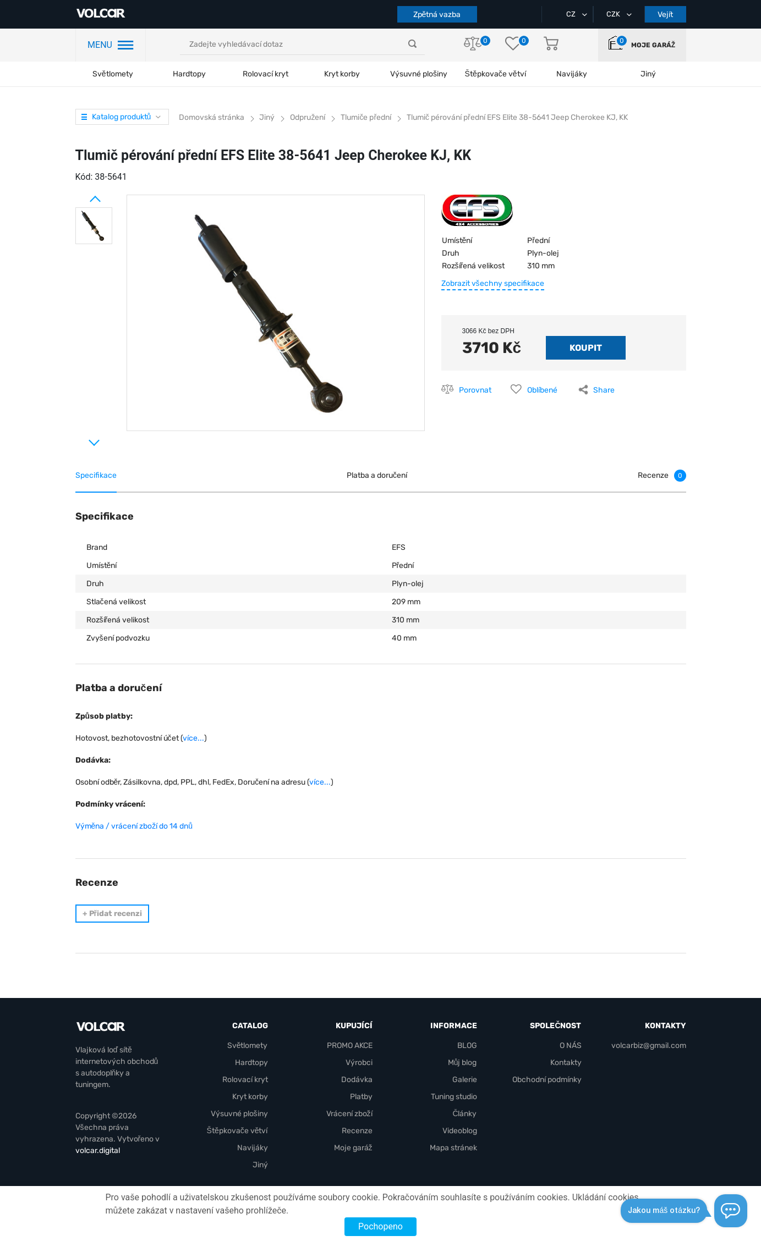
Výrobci (359, 1062)
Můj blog (462, 1062)
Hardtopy (189, 74)
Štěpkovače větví (237, 1130)
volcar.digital (97, 1150)
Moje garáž (653, 45)
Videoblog (459, 1130)
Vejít (665, 14)
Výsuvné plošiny (418, 74)
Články (464, 1113)
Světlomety (112, 74)
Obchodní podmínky (547, 1079)
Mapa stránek (453, 1147)
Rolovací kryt (265, 74)
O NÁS (571, 1045)
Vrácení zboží (349, 1113)
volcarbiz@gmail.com (648, 1045)
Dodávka (357, 1079)
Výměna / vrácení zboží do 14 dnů (134, 826)
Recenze (357, 1130)
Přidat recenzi (112, 913)
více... (193, 738)
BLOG (467, 1045)
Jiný (260, 1165)
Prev (80, 194)
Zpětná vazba (437, 14)
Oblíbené (542, 390)
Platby (361, 1096)
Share (604, 390)
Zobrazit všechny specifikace (492, 283)
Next (80, 438)
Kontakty (566, 1062)
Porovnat (475, 390)
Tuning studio (454, 1096)
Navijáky (252, 1147)
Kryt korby (342, 74)
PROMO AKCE (350, 1045)
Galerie (464, 1079)
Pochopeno (380, 1226)
